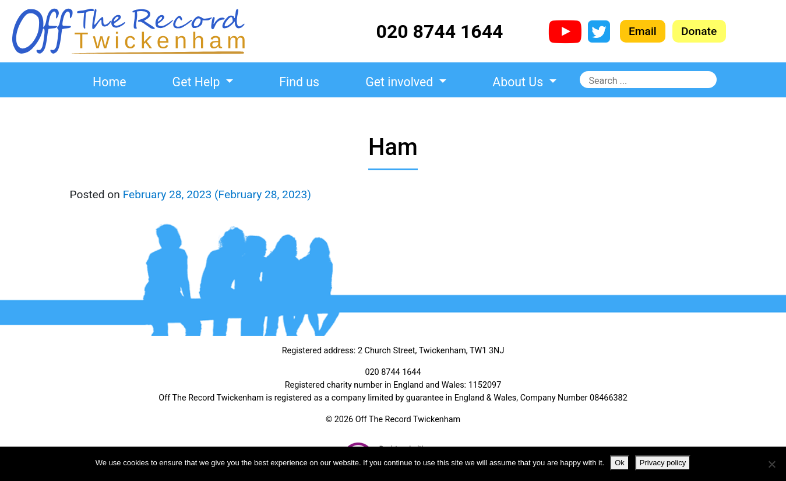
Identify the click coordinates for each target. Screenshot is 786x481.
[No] (771, 464)
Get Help (197, 82)
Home (109, 82)
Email (643, 31)
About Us (519, 82)
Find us (299, 82)
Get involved (400, 82)
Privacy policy (663, 462)
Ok (620, 462)
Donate (699, 31)
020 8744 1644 (439, 31)
